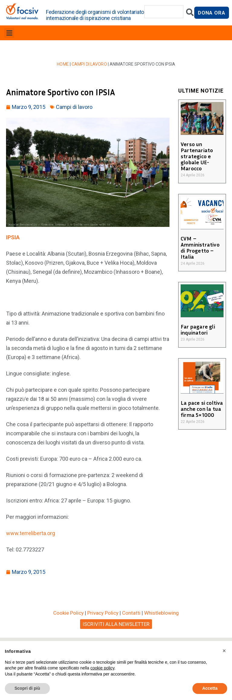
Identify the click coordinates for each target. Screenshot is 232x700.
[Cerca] (190, 13)
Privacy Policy (102, 613)
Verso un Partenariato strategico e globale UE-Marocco (196, 156)
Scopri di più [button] (27, 688)
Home (63, 64)
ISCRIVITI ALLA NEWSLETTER (116, 624)
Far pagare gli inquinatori (197, 329)
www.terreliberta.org (30, 533)
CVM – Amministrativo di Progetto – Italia (200, 247)
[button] (9, 33)
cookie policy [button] (102, 668)
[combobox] (164, 11)
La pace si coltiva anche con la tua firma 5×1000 (201, 408)
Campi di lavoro (89, 64)
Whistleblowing (161, 613)
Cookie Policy (68, 613)
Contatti (131, 613)
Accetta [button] (210, 688)
